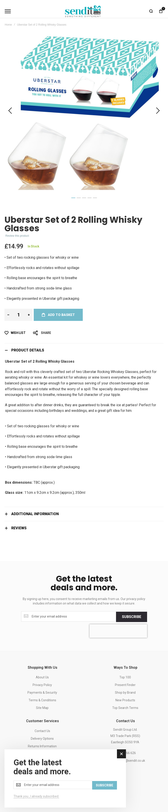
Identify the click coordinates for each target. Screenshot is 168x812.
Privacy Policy (42, 684)
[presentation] (118, 630)
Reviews (19, 528)
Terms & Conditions (42, 700)
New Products (125, 700)
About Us (42, 677)
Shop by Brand (125, 692)
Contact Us (42, 730)
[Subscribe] (131, 616)
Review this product (17, 235)
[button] (10, 110)
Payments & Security (42, 692)
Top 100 (125, 677)
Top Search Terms (125, 707)
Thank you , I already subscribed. (36, 796)
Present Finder (125, 684)
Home (8, 24)
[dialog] (65, 779)
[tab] (84, 350)
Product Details (27, 350)
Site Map (42, 707)
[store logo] (83, 11)
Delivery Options (42, 738)
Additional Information (35, 514)
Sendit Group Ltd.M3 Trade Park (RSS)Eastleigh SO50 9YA (125, 735)
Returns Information (42, 746)
